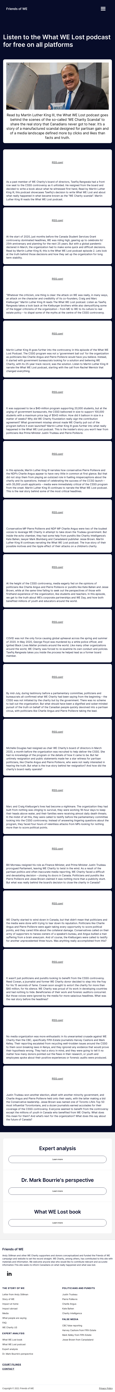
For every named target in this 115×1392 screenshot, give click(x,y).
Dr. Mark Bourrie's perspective (17, 1354)
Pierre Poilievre (69, 1299)
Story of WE (8, 1299)
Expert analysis (10, 1349)
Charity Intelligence (72, 1313)
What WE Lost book (12, 1339)
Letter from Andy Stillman (15, 1294)
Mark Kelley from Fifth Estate (76, 1335)
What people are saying (14, 1318)
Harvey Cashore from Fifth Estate (79, 1330)
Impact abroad (9, 1308)
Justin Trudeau (69, 1294)
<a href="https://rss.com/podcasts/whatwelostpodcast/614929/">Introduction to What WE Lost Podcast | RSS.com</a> (57, 164)
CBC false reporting (72, 1325)
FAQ (4, 1322)
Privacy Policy (106, 1388)
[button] (103, 8)
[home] (16, 8)
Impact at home (10, 1304)
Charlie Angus (69, 1304)
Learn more (57, 1159)
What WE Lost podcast (14, 1344)
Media (5, 1313)
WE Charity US (9, 1327)
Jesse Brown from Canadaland (77, 1339)
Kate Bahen (68, 1308)
